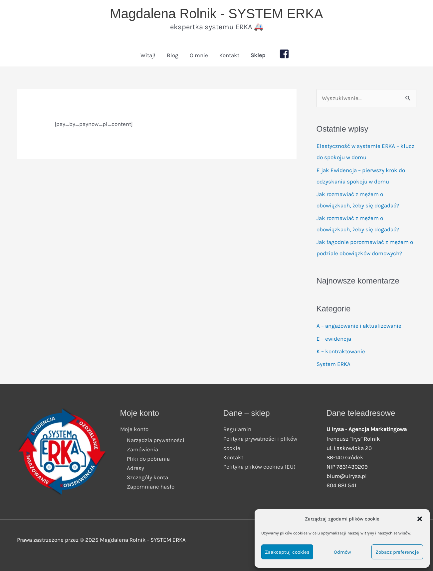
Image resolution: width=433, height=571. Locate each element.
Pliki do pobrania (148, 458)
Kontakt (229, 55)
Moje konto (134, 429)
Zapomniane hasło (150, 486)
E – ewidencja (334, 338)
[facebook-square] (286, 54)
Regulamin (237, 429)
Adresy (135, 468)
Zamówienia (142, 449)
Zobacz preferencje (397, 552)
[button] (419, 518)
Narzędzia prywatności (155, 440)
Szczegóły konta (147, 477)
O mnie (199, 55)
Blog (172, 55)
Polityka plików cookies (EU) (259, 466)
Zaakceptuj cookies (287, 552)
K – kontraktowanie (341, 351)
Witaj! (147, 55)
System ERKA (333, 364)
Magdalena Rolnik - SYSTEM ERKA (216, 13)
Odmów (342, 552)
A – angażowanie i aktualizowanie (359, 325)
